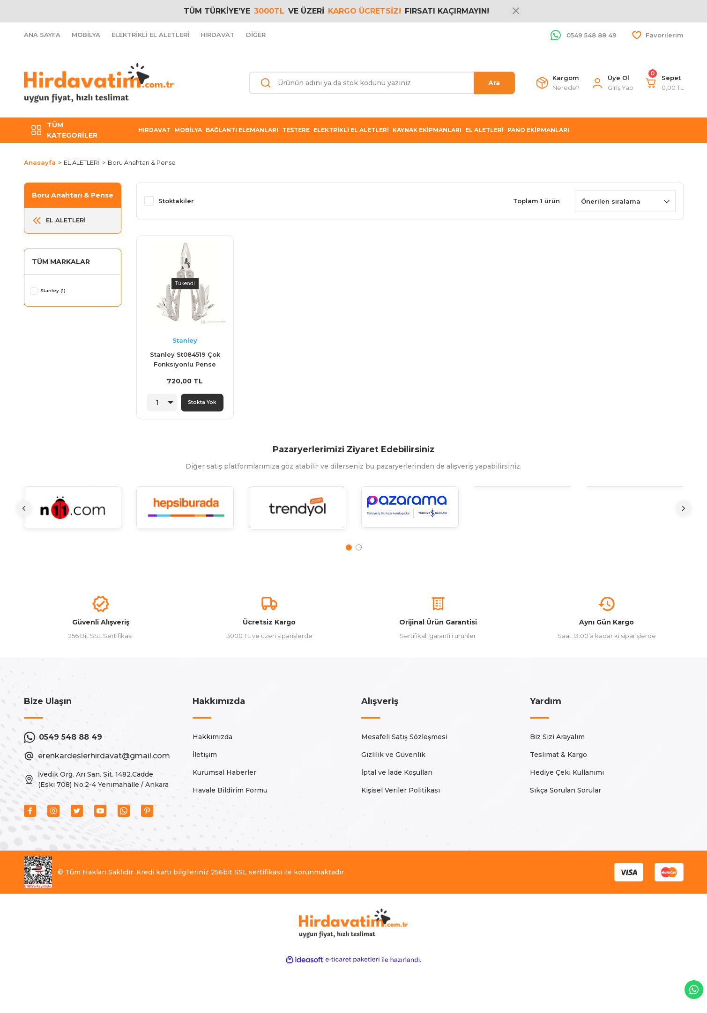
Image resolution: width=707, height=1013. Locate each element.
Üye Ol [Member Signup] (618, 77)
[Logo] (99, 83)
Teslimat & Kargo (558, 798)
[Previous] (23, 514)
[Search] (382, 83)
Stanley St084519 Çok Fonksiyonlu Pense (185, 359)
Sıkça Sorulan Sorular (565, 834)
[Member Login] (597, 82)
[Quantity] (159, 402)
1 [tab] (349, 554)
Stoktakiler (176, 201)
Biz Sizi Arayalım (557, 781)
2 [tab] (359, 554)
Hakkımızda (212, 781)
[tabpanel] (72, 521)
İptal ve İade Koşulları (396, 816)
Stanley (184, 340)
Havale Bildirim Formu (230, 834)
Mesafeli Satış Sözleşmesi (404, 781)
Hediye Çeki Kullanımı (567, 816)
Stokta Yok (202, 402)
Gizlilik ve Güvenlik (393, 798)
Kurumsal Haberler (224, 816)
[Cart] (651, 82)
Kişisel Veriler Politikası (400, 834)
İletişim (205, 798)
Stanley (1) (61, 290)
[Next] (683, 514)
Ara (494, 83)
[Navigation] (72, 130)
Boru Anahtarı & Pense (142, 162)
